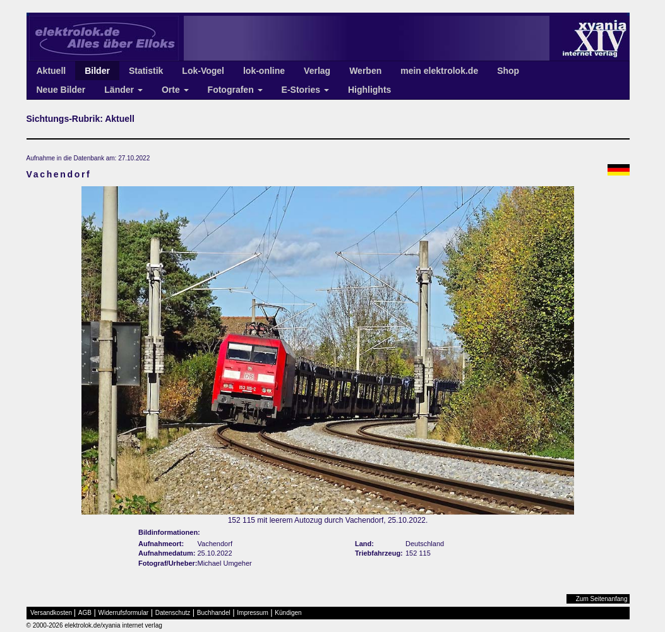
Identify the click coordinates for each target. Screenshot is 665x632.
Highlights (369, 90)
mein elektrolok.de (439, 71)
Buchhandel (214, 612)
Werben (365, 71)
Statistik (146, 71)
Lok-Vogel (203, 71)
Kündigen (288, 612)
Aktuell (51, 71)
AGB (85, 612)
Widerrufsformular (123, 612)
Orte (175, 90)
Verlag (317, 71)
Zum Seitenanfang (602, 598)
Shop (508, 71)
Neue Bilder (61, 90)
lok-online (264, 71)
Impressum (252, 612)
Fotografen (235, 90)
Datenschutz (173, 612)
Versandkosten (51, 612)
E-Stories (305, 90)
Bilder (97, 71)
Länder (123, 90)
